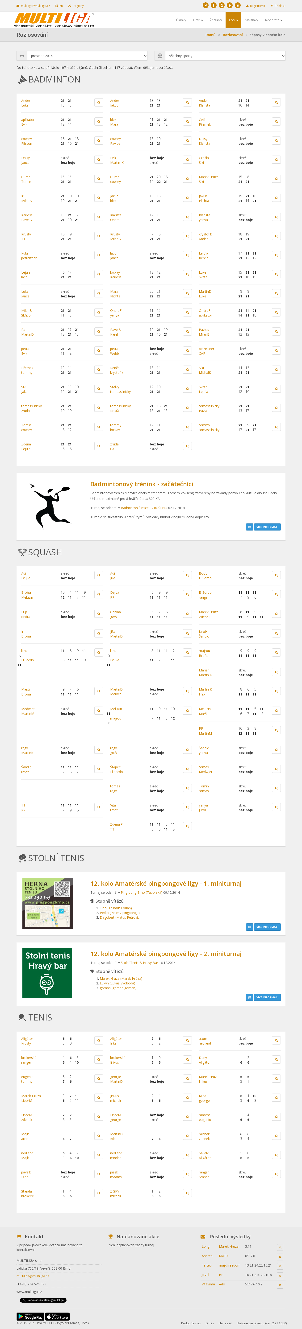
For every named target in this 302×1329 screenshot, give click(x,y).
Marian (204, 670)
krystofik (205, 234)
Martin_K (117, 162)
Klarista (204, 105)
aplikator (27, 119)
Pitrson (26, 143)
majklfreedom (229, 1265)
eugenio (27, 1076)
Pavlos (115, 143)
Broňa (26, 592)
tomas (204, 767)
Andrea (207, 1256)
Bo (221, 1274)
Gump (25, 177)
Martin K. (206, 675)
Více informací (267, 527)
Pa (23, 329)
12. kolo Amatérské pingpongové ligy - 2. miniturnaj (166, 953)
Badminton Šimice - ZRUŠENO (144, 508)
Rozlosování (233, 35)
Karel (114, 334)
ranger (204, 597)
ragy (24, 748)
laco (113, 253)
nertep (207, 1265)
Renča (203, 258)
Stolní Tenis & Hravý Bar (139, 962)
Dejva (25, 578)
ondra (25, 616)
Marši (25, 689)
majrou (204, 650)
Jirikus (114, 1062)
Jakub (114, 105)
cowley (26, 138)
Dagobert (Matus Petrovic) (120, 917)
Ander (25, 100)
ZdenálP (205, 617)
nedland (205, 1043)
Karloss (27, 215)
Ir (22, 196)
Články (181, 20)
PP (112, 597)
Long (206, 1246)
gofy (113, 617)
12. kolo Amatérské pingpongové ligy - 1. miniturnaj (166, 883)
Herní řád (225, 1323)
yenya (203, 220)
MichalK (205, 372)
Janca (25, 162)
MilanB (26, 200)
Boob (203, 573)
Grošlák (204, 158)
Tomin (26, 181)
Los (234, 20)
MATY (223, 1256)
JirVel (205, 1274)
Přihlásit (278, 6)
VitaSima (208, 1284)
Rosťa (114, 410)
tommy (26, 372)
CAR (202, 119)
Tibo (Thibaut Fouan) (116, 908)
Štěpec (115, 767)
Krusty (26, 234)
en (59, 6)
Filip (24, 612)
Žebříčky (216, 20)
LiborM (26, 1100)
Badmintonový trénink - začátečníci (141, 484)
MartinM (27, 713)
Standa (204, 1177)
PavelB (26, 220)
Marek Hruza (208, 177)
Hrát (198, 20)
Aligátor (27, 1038)
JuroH (203, 631)
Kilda (202, 1096)
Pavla (203, 410)
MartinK (27, 752)
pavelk (204, 1153)
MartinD (205, 291)
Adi (23, 573)
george (115, 1076)
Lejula (203, 253)
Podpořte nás (191, 1323)
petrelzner (29, 258)
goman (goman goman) (118, 988)
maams (204, 1115)
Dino (25, 1177)
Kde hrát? (274, 20)
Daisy (203, 138)
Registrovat (255, 6)
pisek (114, 1172)
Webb (114, 353)
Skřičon (27, 315)
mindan (116, 1158)
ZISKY (114, 1191)
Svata (203, 277)
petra (25, 348)
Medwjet (28, 709)
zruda (25, 410)
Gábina (115, 612)
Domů (210, 35)
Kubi (24, 253)
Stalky (114, 387)
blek (113, 119)
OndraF (116, 220)
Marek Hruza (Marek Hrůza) (121, 978)
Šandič (204, 636)
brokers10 (29, 1057)
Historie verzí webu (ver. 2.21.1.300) (262, 1323)
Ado (222, 1284)
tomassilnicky (120, 391)
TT (23, 239)
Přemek (205, 124)
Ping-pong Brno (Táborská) (141, 892)
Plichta (204, 200)
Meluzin (27, 597)
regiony (76, 6)
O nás (210, 1323)
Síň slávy (251, 20)
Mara (114, 124)
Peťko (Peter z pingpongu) (120, 912)
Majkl (25, 1134)
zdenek (26, 1119)
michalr (115, 1100)
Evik (24, 124)
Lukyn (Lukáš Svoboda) (117, 983)
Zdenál (26, 444)
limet (25, 650)
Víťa (113, 805)
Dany (203, 1057)
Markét (115, 694)
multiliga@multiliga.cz (33, 6)
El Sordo (205, 578)
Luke (25, 105)
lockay (115, 272)
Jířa (112, 578)
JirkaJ (113, 1043)
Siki (201, 162)
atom (203, 1038)
